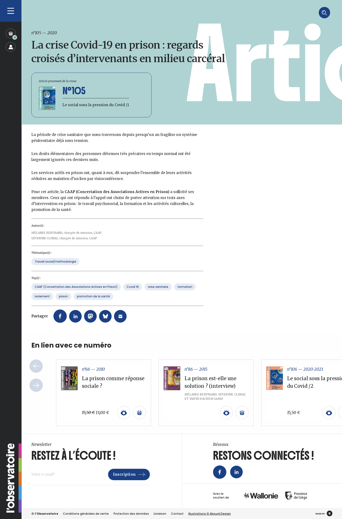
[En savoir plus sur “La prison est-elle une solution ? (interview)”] (242, 418)
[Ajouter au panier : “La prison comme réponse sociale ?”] (139, 418)
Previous (36, 372)
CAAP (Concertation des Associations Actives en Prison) (76, 292)
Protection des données (131, 513)
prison (63, 302)
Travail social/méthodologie (55, 267)
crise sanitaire (158, 292)
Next (36, 391)
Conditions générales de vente (86, 513)
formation (184, 292)
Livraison (160, 513)
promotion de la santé (93, 302)
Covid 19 (133, 292)
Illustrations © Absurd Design (209, 513)
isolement (42, 302)
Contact (177, 513)
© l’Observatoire (44, 513)
